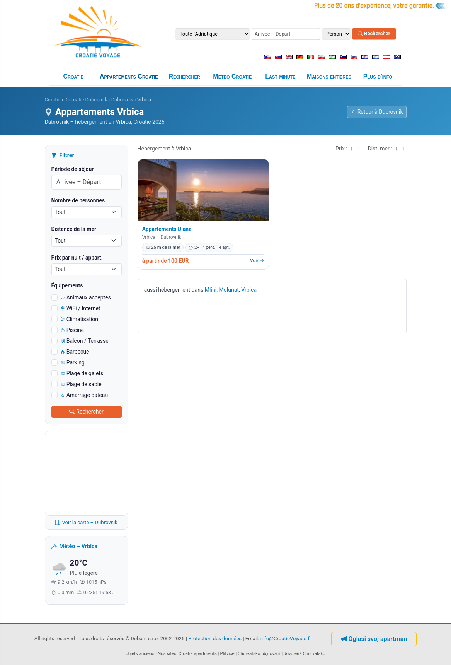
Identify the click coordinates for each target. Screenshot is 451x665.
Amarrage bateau (84, 395)
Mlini (210, 290)
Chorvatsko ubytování (259, 653)
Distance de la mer (74, 229)
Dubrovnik (122, 100)
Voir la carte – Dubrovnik (86, 522)
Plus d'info (377, 76)
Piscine (72, 330)
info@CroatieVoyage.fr (285, 638)
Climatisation (80, 319)
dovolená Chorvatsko (304, 653)
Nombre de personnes (78, 200)
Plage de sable (81, 384)
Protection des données (215, 638)
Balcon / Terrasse (85, 341)
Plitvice (227, 653)
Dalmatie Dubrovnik (86, 100)
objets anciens (140, 653)
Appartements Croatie (129, 76)
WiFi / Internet (80, 308)
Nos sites (167, 653)
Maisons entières (329, 76)
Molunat (229, 290)
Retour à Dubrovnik (377, 112)
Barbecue (75, 352)
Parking (73, 362)
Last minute (280, 76)
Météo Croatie (232, 76)
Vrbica (249, 290)
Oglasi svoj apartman (374, 639)
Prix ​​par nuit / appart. (77, 258)
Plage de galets (82, 373)
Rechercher (374, 34)
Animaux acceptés (86, 297)
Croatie (73, 76)
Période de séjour (72, 169)
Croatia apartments (198, 653)
